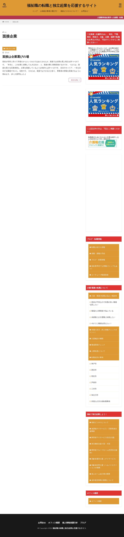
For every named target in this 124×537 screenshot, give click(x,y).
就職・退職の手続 (98, 253)
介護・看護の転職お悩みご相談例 (104, 296)
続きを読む (74, 80)
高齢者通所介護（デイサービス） (104, 459)
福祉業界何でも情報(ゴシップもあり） (103, 267)
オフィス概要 (96, 501)
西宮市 (94, 370)
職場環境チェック (98, 345)
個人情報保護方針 (70, 522)
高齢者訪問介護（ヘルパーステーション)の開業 (103, 466)
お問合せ (84, 11)
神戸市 (94, 364)
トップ (35, 11)
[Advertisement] (103, 193)
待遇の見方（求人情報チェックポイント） (103, 331)
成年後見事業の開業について (102, 480)
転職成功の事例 (97, 357)
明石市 (94, 376)
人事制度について (98, 351)
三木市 (94, 389)
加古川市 (94, 395)
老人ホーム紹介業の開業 (100, 474)
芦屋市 (94, 382)
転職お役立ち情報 (10, 48)
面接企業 (15, 22)
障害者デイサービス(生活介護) (102, 437)
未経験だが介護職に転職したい (103, 317)
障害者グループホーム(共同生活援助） (103, 451)
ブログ (83, 522)
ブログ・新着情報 (98, 260)
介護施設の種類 (97, 338)
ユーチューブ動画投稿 (99, 275)
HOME (6, 22)
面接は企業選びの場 (15, 56)
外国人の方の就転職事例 (100, 401)
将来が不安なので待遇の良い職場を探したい (103, 303)
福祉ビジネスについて (69, 11)
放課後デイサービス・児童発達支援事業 (103, 430)
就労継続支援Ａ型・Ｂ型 (100, 444)
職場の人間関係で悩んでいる (102, 311)
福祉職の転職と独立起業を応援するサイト (62, 5)
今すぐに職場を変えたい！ (101, 323)
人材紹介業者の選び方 (48, 11)
